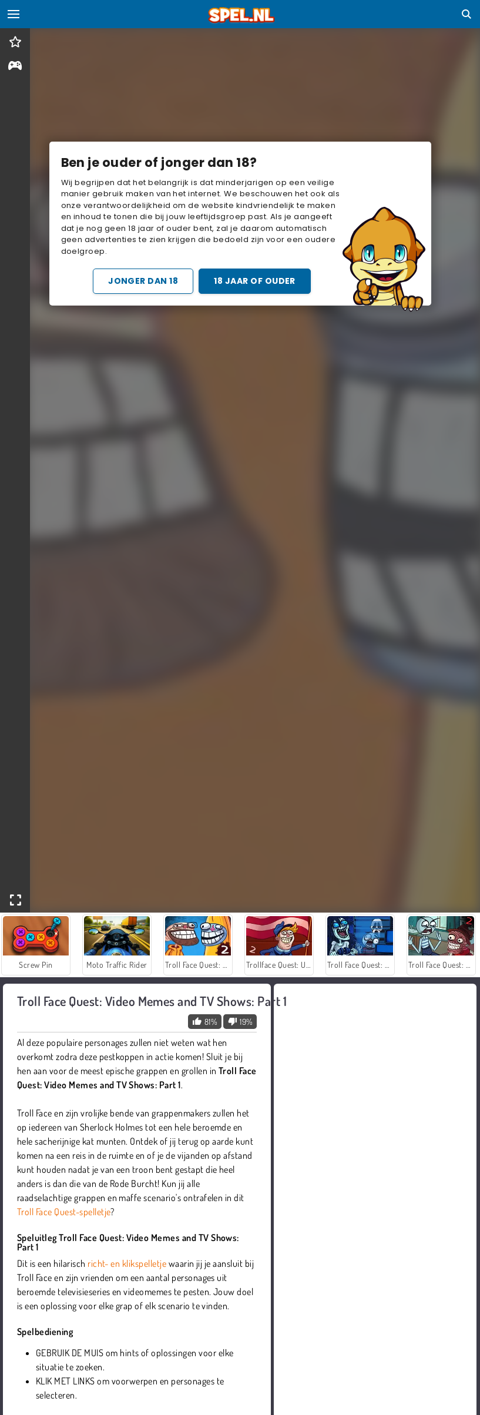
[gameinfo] (15, 67)
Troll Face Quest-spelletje (63, 1212)
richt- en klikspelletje (127, 1263)
